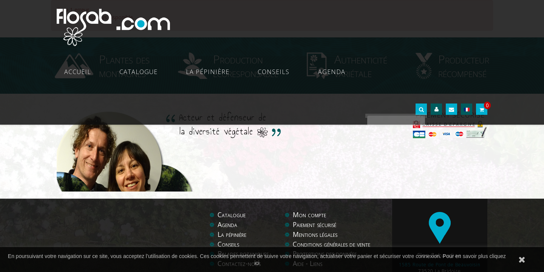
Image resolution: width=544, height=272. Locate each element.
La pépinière (286, 23)
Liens (317, 216)
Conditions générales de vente (334, 196)
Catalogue (234, 23)
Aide (299, 216)
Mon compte (310, 167)
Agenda (377, 23)
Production (245, 65)
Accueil (189, 23)
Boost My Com (268, 231)
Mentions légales (316, 187)
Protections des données (327, 206)
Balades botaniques (244, 206)
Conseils (336, 23)
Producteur (463, 65)
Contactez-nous (240, 216)
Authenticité (360, 65)
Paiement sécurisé (316, 177)
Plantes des (124, 65)
